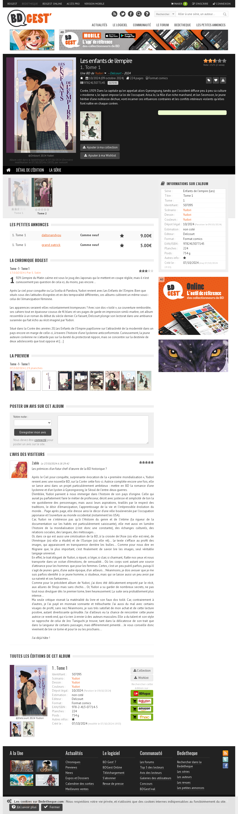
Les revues (184, 783)
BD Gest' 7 (109, 762)
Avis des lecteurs (151, 773)
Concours (146, 784)
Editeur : (57, 699)
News (69, 773)
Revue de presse (113, 784)
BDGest (12, 3)
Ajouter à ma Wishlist (100, 155)
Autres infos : (60, 719)
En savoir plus (24, 807)
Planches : (58, 711)
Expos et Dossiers (77, 778)
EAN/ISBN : (59, 707)
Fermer (52, 807)
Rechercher (225, 14)
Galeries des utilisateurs (155, 778)
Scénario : (58, 678)
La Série (55, 170)
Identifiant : (59, 674)
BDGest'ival (147, 789)
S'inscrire (200, 3)
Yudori (76, 678)
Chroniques (73, 762)
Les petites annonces (210, 24)
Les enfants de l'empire (106, 60)
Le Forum (162, 24)
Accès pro (73, 3)
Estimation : (59, 695)
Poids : (56, 715)
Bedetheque (30, 3)
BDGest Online (52, 3)
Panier (179, 4)
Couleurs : (58, 687)
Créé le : (57, 724)
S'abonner (109, 778)
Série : (168, 191)
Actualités (99, 24)
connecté (40, 440)
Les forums (147, 762)
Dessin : (57, 682)
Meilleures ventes (77, 789)
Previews (71, 767)
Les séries (183, 772)
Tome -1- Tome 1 (20, 268)
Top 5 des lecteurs (152, 767)
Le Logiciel (120, 24)
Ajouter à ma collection (100, 147)
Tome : (169, 201)
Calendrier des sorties (80, 784)
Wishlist (142, 678)
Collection (142, 671)
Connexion (222, 3)
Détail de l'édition (30, 170)
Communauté (142, 24)
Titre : (168, 196)
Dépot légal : (60, 691)
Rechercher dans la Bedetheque (189, 764)
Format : (57, 703)
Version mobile (94, 3)
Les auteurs (184, 777)
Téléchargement (113, 773)
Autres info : (172, 258)
